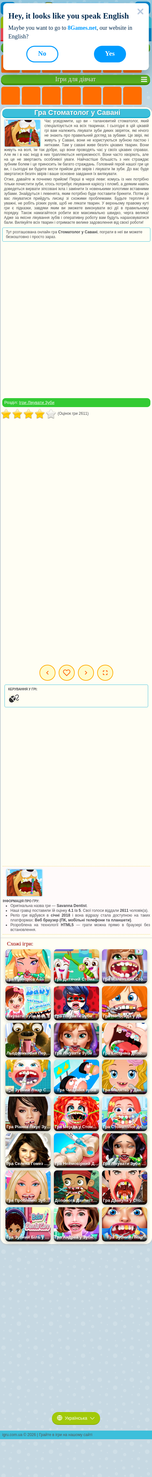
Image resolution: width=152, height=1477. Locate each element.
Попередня (47, 673)
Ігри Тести (92, 96)
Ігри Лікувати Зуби (37, 402)
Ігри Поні (10, 96)
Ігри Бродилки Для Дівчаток (132, 96)
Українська (76, 1418)
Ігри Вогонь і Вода (51, 96)
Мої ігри (67, 673)
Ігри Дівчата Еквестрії (31, 96)
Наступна (86, 673)
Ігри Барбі (71, 96)
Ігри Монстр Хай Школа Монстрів (112, 96)
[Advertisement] (75, 320)
